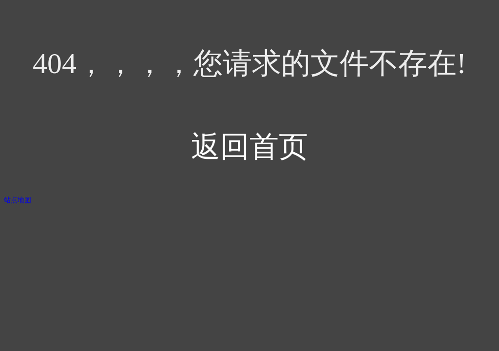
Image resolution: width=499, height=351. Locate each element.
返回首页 (249, 147)
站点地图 (17, 200)
